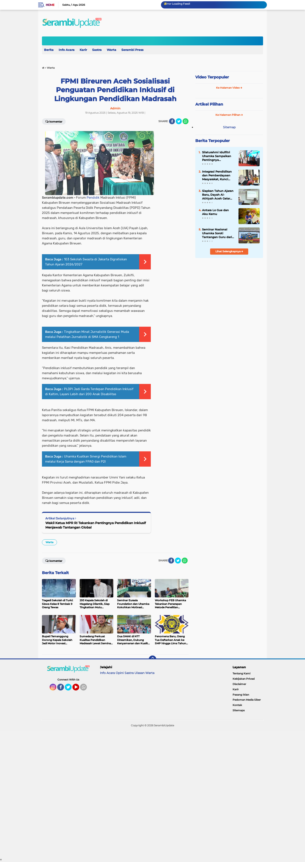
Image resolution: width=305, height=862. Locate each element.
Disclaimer (239, 684)
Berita (49, 50)
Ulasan (139, 673)
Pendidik (93, 197)
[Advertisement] (127, 794)
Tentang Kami (241, 673)
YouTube (78, 689)
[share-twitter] (179, 121)
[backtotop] (152, 659)
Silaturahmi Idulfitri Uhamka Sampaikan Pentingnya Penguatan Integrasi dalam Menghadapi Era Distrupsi (216, 156)
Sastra (97, 50)
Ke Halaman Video (229, 87)
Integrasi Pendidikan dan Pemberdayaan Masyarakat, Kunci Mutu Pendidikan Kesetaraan (217, 175)
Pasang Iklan (241, 694)
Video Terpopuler (212, 77)
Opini (120, 673)
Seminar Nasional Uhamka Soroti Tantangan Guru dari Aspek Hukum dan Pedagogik (217, 233)
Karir (83, 50)
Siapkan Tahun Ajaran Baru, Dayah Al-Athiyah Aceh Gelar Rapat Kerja (217, 195)
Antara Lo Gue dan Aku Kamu (215, 212)
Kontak (237, 705)
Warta (111, 50)
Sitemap (229, 127)
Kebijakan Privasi (244, 678)
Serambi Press (132, 50)
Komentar (53, 121)
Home (50, 5)
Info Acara (67, 50)
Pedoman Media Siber (247, 699)
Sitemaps (239, 710)
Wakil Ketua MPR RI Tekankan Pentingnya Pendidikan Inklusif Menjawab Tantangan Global (95, 525)
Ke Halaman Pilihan (229, 114)
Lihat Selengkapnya (229, 251)
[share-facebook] (172, 121)
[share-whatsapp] (186, 121)
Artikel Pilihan (209, 104)
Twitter (70, 689)
